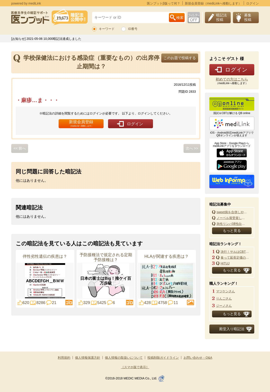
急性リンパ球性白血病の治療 (232, 224)
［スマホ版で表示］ (135, 367)
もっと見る (232, 231)
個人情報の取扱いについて (124, 357)
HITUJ (225, 263)
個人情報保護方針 (87, 357)
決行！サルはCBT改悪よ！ (236, 251)
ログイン (252, 3)
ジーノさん (224, 305)
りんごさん (224, 298)
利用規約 (64, 357)
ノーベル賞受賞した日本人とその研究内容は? (232, 218)
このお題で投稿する (180, 58)
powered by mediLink (26, 3)
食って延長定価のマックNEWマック (236, 257)
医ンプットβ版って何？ (163, 3)
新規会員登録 (81, 123)
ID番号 (132, 29)
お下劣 (194, 17)
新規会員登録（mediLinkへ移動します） (213, 3)
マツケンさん (225, 291)
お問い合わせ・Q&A (198, 357)
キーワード (107, 29)
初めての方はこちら (232, 79)
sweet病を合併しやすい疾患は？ (232, 212)
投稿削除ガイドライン (163, 357)
